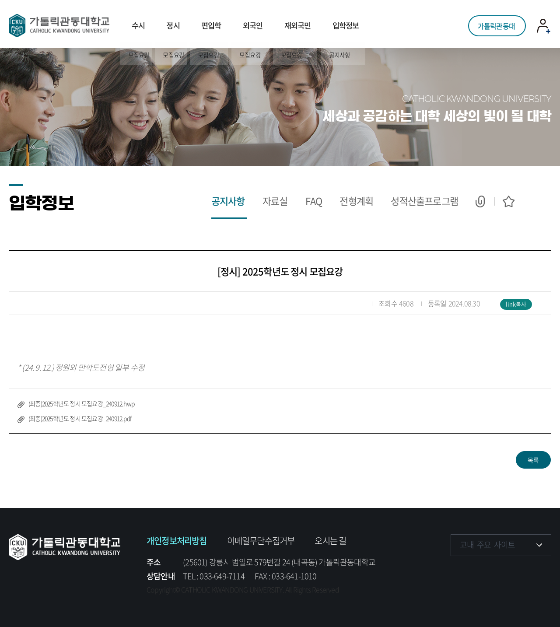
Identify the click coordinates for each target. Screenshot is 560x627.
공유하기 (480, 201)
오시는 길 (330, 540)
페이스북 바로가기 (458, 571)
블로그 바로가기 (539, 571)
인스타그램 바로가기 (485, 571)
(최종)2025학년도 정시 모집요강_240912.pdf (79, 418)
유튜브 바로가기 (512, 571)
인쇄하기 (537, 201)
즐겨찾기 (508, 201)
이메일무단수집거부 (261, 540)
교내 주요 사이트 (487, 544)
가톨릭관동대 (496, 24)
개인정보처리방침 (177, 540)
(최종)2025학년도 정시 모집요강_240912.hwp (81, 403)
